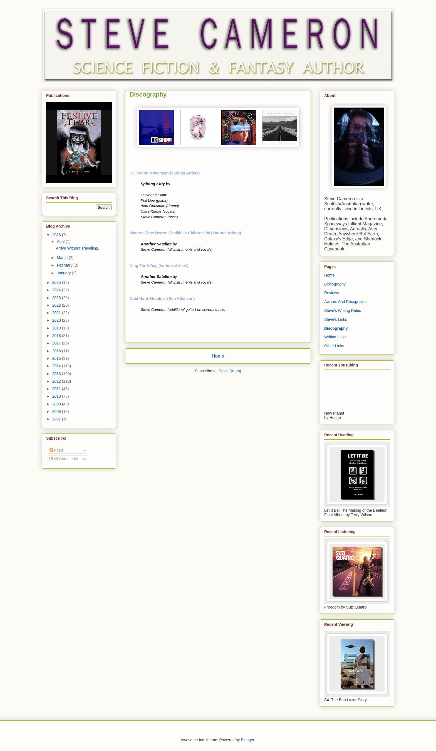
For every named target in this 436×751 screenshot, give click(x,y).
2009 (57, 404)
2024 (57, 290)
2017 (57, 343)
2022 (57, 305)
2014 (57, 366)
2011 (57, 388)
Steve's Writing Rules (342, 310)
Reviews (331, 292)
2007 (57, 419)
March (63, 257)
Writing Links (335, 337)
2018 (57, 335)
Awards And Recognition (345, 301)
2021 (57, 313)
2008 (57, 411)
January (64, 273)
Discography (336, 328)
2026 (57, 235)
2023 (57, 298)
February (65, 265)
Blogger (247, 740)
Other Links (334, 346)
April (61, 241)
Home (218, 356)
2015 (57, 358)
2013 (57, 373)
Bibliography (335, 284)
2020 (57, 320)
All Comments (63, 459)
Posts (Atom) (230, 371)
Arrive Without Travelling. (77, 248)
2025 (57, 282)
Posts (56, 450)
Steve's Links (335, 319)
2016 (57, 351)
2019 (57, 328)
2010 (57, 396)
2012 (57, 381)
